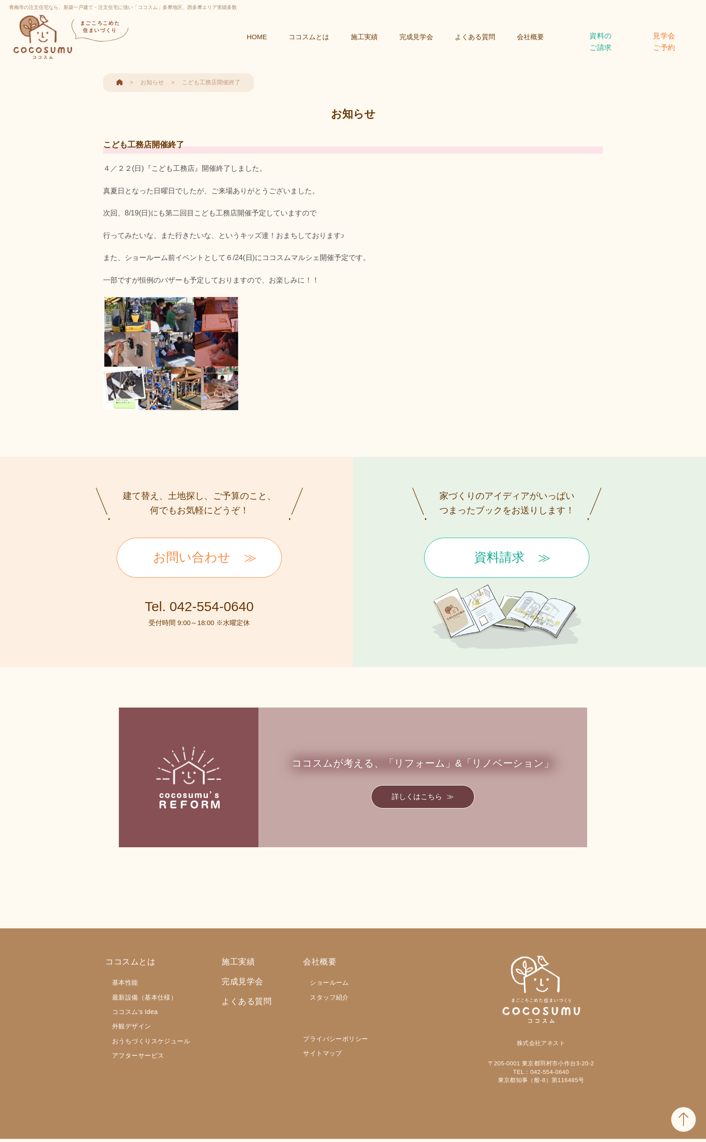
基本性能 (125, 982)
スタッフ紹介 (329, 997)
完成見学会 (416, 37)
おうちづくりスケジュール (151, 1041)
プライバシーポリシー (335, 1038)
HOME (257, 37)
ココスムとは (309, 37)
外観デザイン (131, 1026)
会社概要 (530, 37)
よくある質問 (475, 37)
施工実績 (364, 37)
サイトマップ (322, 1053)
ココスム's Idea (135, 1011)
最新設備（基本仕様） (144, 997)
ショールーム (329, 982)
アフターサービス (138, 1055)
